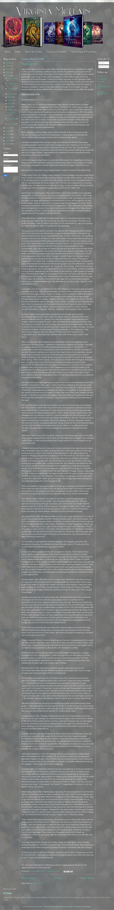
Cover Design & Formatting (84, 52)
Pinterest (101, 82)
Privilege (7, 893)
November (12, 84)
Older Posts (87, 878)
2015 (8, 134)
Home (7, 52)
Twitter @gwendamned (103, 93)
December (12, 78)
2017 (8, 128)
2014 (8, 137)
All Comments (105, 67)
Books (17, 52)
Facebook (101, 76)
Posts (101, 63)
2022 (8, 63)
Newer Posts (28, 878)
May (10, 103)
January (11, 124)
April (10, 107)
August (11, 94)
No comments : (54, 871)
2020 (8, 69)
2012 (8, 144)
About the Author (33, 52)
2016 (8, 131)
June (10, 100)
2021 (8, 66)
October (11, 89)
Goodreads (102, 79)
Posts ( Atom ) (38, 883)
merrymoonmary (66, 907)
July (10, 97)
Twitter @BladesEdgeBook (103, 87)
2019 (8, 72)
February (12, 119)
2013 (8, 141)
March (11, 110)
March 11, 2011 (29, 64)
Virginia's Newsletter (56, 52)
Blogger (87, 907)
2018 (8, 76)
